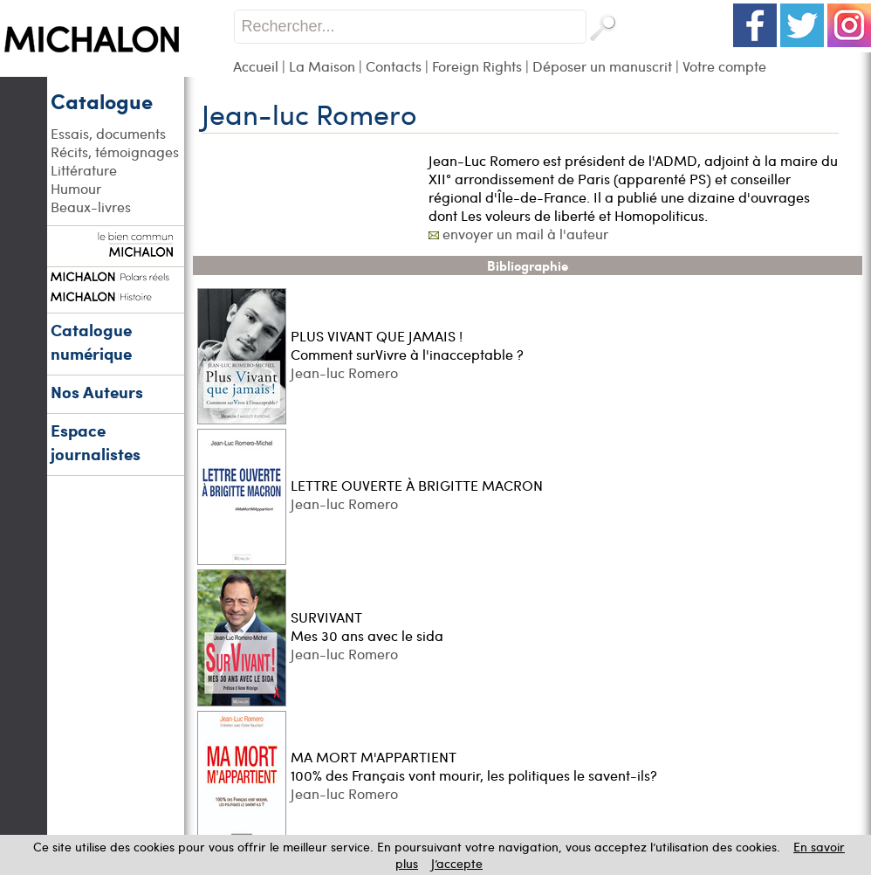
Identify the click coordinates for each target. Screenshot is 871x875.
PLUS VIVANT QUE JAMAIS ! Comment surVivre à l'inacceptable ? (407, 345)
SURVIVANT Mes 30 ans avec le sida (367, 626)
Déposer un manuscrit (602, 66)
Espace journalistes (96, 441)
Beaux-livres (91, 206)
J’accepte (457, 863)
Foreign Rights (477, 66)
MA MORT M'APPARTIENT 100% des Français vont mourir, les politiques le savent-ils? (474, 766)
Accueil (255, 66)
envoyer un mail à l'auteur (525, 233)
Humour (76, 188)
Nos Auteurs (97, 391)
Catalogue (102, 100)
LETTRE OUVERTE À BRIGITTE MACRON (417, 485)
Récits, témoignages (115, 151)
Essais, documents (108, 133)
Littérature (84, 170)
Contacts (394, 66)
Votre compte (724, 66)
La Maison (322, 66)
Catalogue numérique (91, 341)
